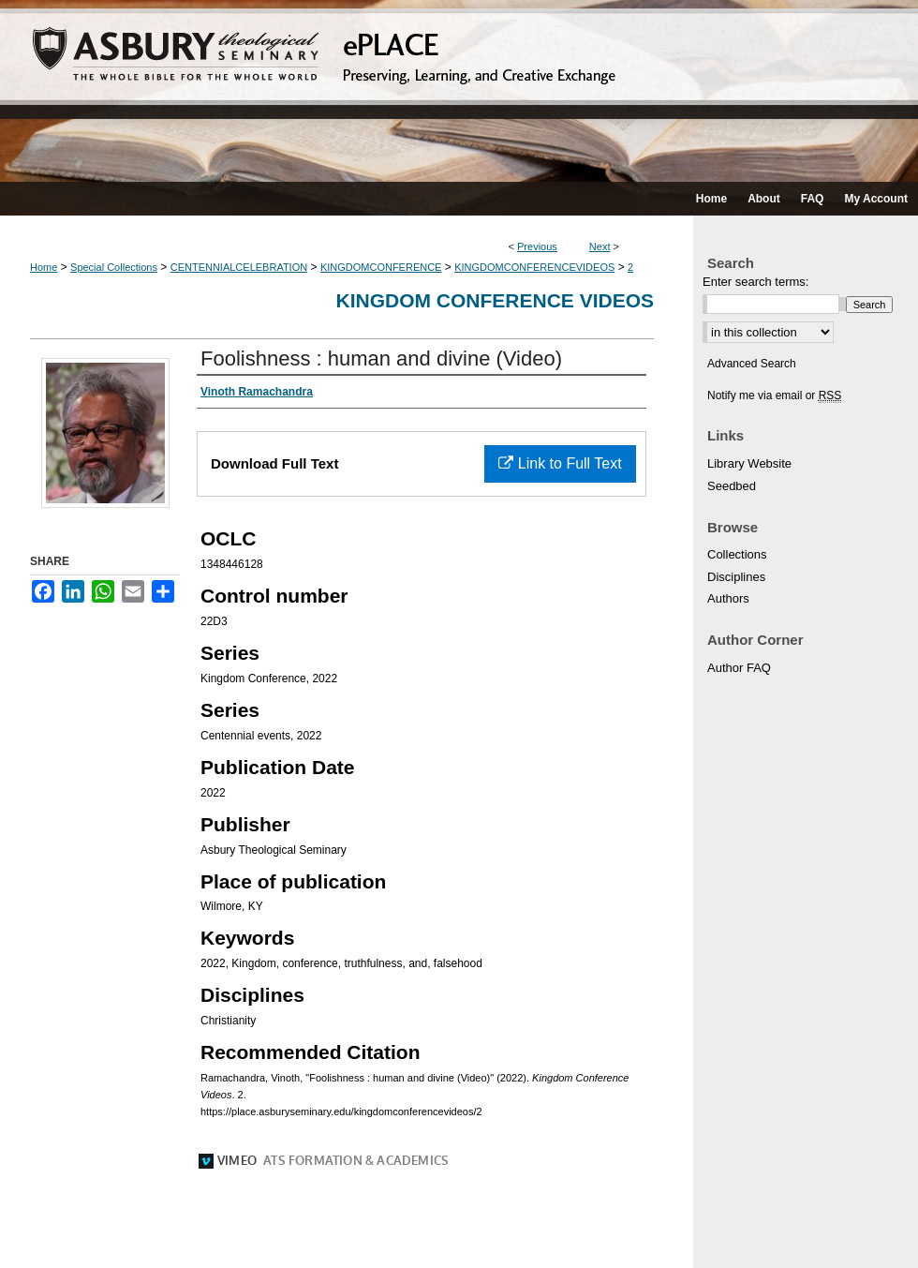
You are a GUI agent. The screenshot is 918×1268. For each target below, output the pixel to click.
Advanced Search (751, 363)
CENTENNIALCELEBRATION (239, 267)
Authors (728, 598)
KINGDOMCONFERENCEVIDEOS (534, 267)
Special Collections (113, 267)
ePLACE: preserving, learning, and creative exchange (459, 91)
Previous (537, 246)
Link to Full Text (559, 463)
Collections (737, 554)
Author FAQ (739, 668)
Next (600, 246)
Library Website (749, 463)
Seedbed (731, 486)
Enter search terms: (755, 282)
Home (43, 267)
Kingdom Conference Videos (494, 300)
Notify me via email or (774, 395)
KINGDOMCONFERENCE (381, 267)
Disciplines (736, 577)
